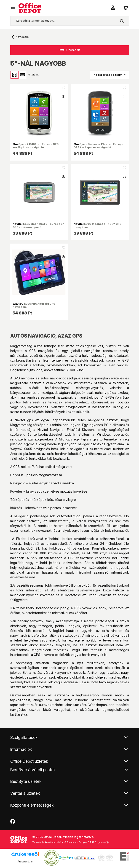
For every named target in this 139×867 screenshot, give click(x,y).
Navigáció (22, 36)
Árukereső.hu (25, 861)
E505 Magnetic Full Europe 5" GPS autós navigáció (38, 225)
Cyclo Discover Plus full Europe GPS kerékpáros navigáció (98, 145)
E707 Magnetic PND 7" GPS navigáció (97, 225)
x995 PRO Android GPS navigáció (34, 305)
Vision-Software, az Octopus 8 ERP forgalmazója (83, 842)
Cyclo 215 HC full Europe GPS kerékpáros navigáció (36, 145)
